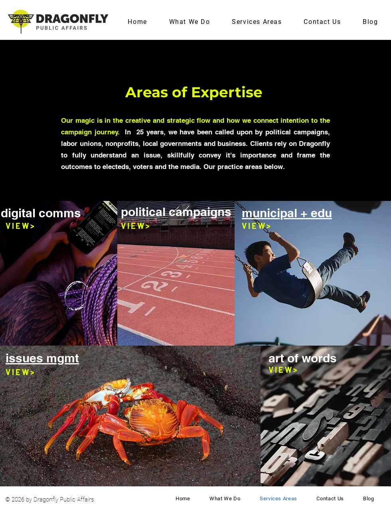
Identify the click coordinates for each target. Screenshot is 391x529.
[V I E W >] (20, 226)
